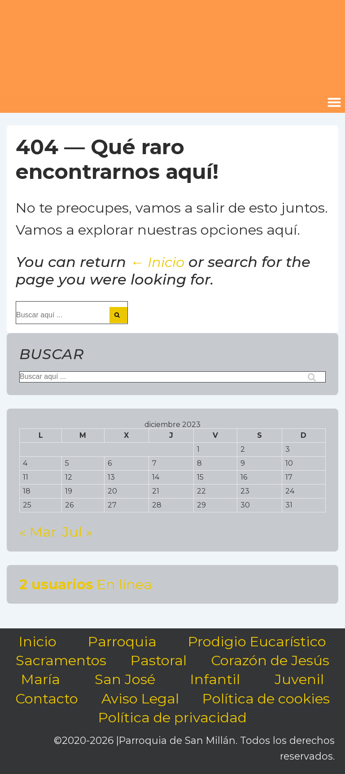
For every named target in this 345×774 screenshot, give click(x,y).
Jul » (77, 531)
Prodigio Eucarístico (257, 641)
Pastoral (159, 660)
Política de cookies (266, 698)
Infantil (215, 679)
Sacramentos (61, 660)
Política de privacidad (172, 717)
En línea (85, 584)
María (40, 679)
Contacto (46, 698)
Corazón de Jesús (270, 660)
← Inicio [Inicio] (157, 262)
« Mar (38, 531)
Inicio (38, 641)
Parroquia (122, 641)
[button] (334, 102)
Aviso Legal (140, 698)
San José (125, 679)
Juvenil (299, 679)
